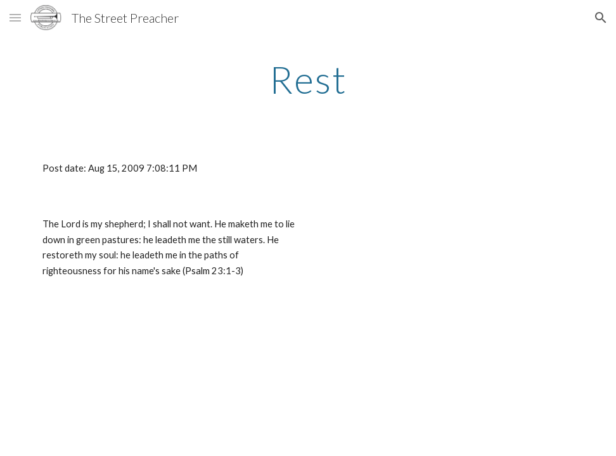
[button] (15, 17)
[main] (308, 79)
